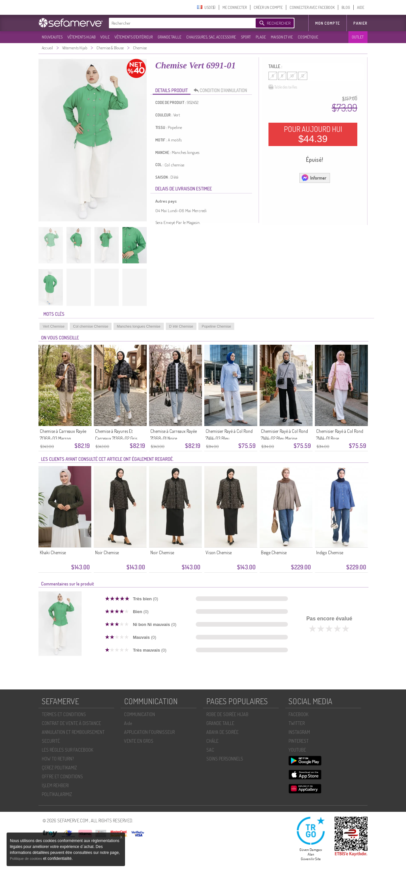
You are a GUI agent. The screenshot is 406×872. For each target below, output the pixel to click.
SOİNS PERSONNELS (224, 758)
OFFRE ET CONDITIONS (62, 776)
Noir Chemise (107, 552)
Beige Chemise (274, 552)
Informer (313, 178)
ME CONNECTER (234, 7)
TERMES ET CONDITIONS (64, 714)
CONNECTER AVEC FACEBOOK (312, 7)
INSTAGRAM (299, 732)
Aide (128, 723)
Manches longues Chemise (139, 326)
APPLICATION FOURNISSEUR (149, 732)
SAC (210, 750)
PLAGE (261, 37)
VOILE (105, 37)
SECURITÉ (51, 741)
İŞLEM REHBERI (55, 785)
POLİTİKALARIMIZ (57, 794)
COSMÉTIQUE (308, 37)
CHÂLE (212, 741)
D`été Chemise (181, 326)
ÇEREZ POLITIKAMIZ (59, 767)
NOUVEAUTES (52, 37)
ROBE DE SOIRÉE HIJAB (227, 714)
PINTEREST (299, 741)
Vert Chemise (53, 326)
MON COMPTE (327, 23)
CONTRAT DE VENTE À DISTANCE (71, 723)
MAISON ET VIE (282, 37)
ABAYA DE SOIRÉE (222, 732)
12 (302, 75)
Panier (360, 23)
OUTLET (358, 37)
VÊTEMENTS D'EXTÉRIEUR (133, 37)
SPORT (246, 37)
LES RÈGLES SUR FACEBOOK (67, 750)
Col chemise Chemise (90, 326)
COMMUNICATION (139, 714)
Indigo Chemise (329, 552)
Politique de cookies (26, 858)
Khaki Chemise (53, 552)
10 (292, 75)
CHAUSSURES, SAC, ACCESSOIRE (211, 37)
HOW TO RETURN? (58, 758)
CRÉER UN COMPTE (268, 7)
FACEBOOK (298, 714)
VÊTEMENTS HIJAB (81, 37)
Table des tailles (282, 87)
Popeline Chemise (216, 326)
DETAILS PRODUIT (171, 90)
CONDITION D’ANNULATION (222, 90)
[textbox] (180, 23)
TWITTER (297, 723)
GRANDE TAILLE (169, 37)
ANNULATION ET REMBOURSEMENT (73, 732)
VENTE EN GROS (138, 741)
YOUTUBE (297, 750)
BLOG (346, 7)
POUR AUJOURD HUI (313, 134)
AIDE (360, 7)
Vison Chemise (219, 552)
